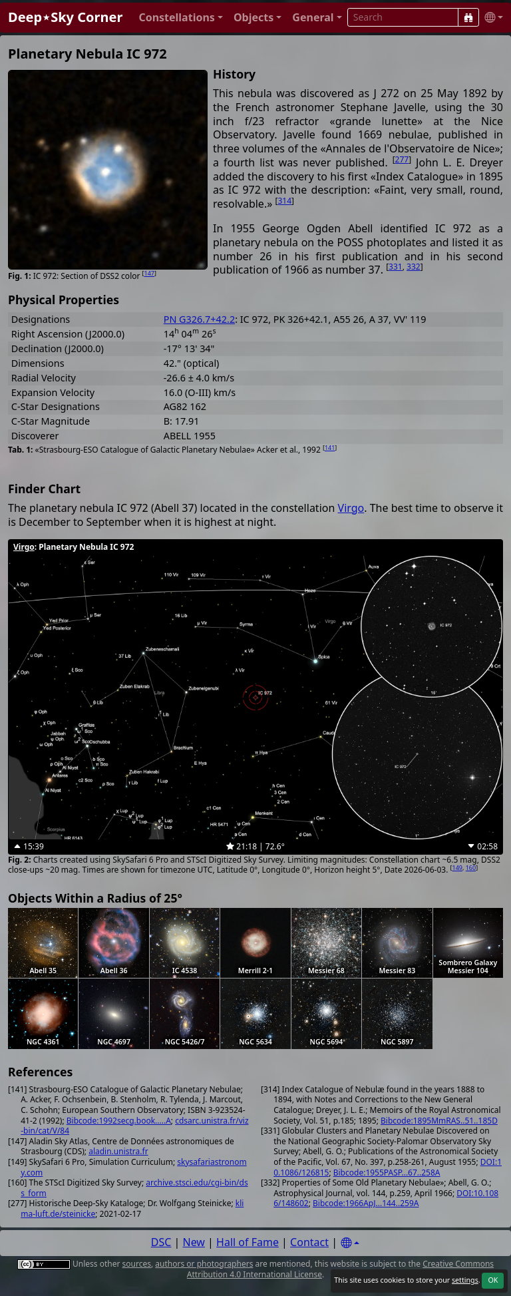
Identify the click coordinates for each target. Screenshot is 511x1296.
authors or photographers (204, 1263)
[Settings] (350, 1243)
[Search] (468, 17)
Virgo (351, 508)
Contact (309, 1242)
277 (402, 159)
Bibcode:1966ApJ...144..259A (366, 1203)
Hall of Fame (247, 1242)
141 (330, 447)
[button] (180, 17)
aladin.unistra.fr (118, 1151)
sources (136, 1263)
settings (465, 1280)
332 (414, 266)
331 (396, 266)
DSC (161, 1242)
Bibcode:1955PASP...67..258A (386, 1172)
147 (149, 273)
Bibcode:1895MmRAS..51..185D (439, 1120)
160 (471, 867)
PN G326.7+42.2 (199, 319)
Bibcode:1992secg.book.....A (119, 1120)
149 (457, 867)
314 (284, 200)
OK (493, 1280)
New (194, 1242)
